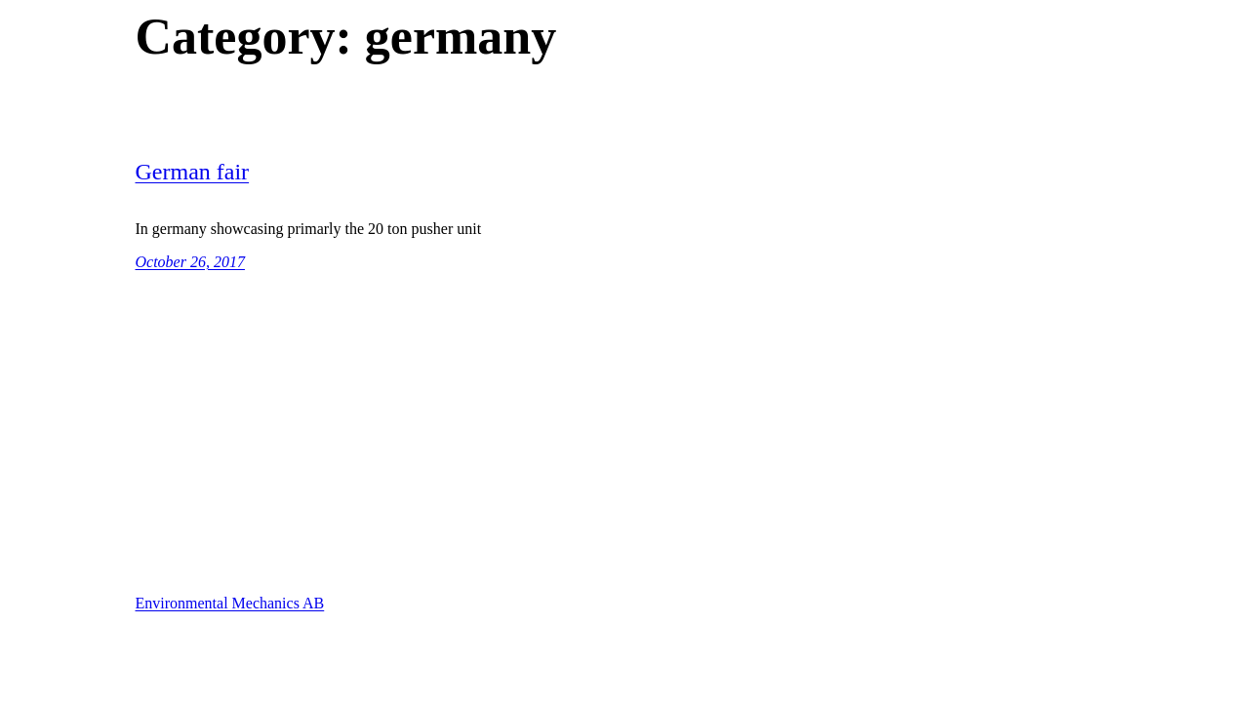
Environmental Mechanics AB (230, 603)
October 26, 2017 (190, 262)
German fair (193, 171)
